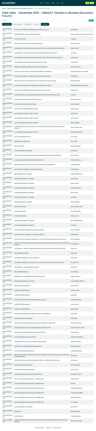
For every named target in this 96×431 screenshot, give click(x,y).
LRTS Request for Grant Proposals (23, 365)
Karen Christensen (76, 67)
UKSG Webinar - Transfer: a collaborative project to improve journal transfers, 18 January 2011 (39, 248)
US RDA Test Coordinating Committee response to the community (32, 90)
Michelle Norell (75, 48)
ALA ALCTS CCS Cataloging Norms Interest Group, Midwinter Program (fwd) (34, 323)
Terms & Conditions (39, 427)
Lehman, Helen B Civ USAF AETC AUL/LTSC (82, 34)
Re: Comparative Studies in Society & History (26, 108)
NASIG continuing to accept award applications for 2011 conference (32, 327)
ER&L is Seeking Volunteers (21, 253)
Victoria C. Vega (75, 290)
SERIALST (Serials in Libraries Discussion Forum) (19, 8)
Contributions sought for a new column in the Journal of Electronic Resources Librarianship (39, 262)
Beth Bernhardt (75, 244)
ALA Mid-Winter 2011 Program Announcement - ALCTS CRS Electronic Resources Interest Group (40, 239)
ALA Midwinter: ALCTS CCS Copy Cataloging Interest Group (30, 341)
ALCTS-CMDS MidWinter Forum (22, 136)
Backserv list (17, 411)
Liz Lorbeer (74, 53)
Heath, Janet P (75, 183)
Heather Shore (75, 169)
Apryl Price (74, 248)
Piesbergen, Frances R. (77, 132)
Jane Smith (74, 253)
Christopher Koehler (76, 374)
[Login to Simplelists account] (87, 3)
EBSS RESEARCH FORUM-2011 (22, 141)
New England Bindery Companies (23, 174)
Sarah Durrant (74, 332)
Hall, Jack (73, 94)
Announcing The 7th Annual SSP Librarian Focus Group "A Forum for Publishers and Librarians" (39, 48)
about (62, 3)
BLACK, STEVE (74, 369)
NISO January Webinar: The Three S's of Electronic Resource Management (34, 164)
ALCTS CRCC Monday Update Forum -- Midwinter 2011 (28, 379)
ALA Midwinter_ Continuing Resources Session (26, 267)
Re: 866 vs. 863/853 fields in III (22, 285)
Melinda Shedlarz (75, 411)
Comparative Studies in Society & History (25, 104)
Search (91, 20)
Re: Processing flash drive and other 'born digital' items (29, 383)
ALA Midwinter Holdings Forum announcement (26, 257)
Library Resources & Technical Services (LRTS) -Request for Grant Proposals (35, 81)
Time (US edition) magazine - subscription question (28, 169)
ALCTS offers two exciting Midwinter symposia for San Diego (30, 62)
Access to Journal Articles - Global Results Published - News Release (33, 71)
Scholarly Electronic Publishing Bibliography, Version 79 (29, 160)
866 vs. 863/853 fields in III (21, 271)
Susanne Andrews (75, 346)
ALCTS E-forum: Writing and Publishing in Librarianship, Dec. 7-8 (31, 29)
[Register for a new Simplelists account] (91, 3)
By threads (28, 24)
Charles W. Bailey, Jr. (76, 160)
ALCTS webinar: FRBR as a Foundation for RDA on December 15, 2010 (32, 76)
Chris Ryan (73, 39)
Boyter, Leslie (74, 285)
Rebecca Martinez (76, 397)
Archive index (18, 24)
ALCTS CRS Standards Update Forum (24, 351)
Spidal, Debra (74, 29)
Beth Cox (73, 383)
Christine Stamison (76, 416)
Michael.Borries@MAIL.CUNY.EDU (79, 85)
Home (3, 8)
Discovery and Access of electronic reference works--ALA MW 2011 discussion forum (37, 360)
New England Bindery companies (23, 202)
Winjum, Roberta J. (76, 276)
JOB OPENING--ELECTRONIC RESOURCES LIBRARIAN (28, 43)
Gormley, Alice (75, 118)
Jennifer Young (75, 379)
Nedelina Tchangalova (77, 337)
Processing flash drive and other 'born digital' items (28, 374)
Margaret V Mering (76, 341)
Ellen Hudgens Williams (77, 220)
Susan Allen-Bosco (76, 188)
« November (7, 24)
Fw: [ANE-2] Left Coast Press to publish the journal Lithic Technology (32, 85)
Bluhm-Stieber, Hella (76, 127)
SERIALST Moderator (76, 323)
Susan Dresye (74, 178)
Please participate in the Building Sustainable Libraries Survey (30, 67)
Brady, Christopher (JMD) (78, 327)
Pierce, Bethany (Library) (77, 281)
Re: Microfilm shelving (20, 206)
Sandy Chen (74, 257)
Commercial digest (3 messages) (23, 318)
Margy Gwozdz (75, 108)
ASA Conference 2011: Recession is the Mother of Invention (30, 332)
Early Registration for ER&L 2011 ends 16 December (27, 99)
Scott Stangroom (75, 239)
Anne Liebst (74, 313)
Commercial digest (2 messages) (23, 150)
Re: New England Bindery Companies (24, 178)
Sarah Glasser (74, 155)
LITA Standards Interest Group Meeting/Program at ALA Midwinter (32, 313)
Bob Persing (74, 150)
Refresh (36, 24)
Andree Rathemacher (77, 174)
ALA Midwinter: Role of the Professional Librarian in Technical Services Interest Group (37, 94)
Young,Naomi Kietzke (76, 351)
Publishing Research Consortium (79, 71)
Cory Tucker (74, 136)
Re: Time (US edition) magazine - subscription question (29, 230)
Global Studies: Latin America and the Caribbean (27, 34)
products (47, 3)
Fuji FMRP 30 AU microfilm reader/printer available (28, 346)
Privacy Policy (49, 427)
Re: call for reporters (20, 39)
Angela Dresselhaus (76, 299)
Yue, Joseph (74, 360)
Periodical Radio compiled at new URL (24, 369)
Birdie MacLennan (75, 81)
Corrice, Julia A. (75, 304)
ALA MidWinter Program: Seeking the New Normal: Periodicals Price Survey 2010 (35, 53)
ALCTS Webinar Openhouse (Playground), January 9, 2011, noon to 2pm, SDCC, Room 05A (38, 57)
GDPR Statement (57, 427)
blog (58, 3)
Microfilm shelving (19, 146)
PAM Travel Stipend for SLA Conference (25, 337)
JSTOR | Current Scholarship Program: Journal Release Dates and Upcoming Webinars (37, 155)
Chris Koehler (74, 402)
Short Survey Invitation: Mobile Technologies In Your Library (30, 299)
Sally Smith (74, 295)
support (53, 3)
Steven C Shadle (75, 365)
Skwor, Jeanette (75, 104)
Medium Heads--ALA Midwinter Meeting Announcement (29, 276)
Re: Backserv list (18, 416)
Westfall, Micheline (76, 99)
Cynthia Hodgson (75, 164)
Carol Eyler (74, 197)
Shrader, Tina (74, 90)
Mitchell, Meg (74, 113)
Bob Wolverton (75, 262)
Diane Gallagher (75, 202)
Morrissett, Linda (75, 43)
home (41, 3)
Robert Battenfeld (76, 146)
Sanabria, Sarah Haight (77, 393)
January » (45, 24)
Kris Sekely (73, 225)
